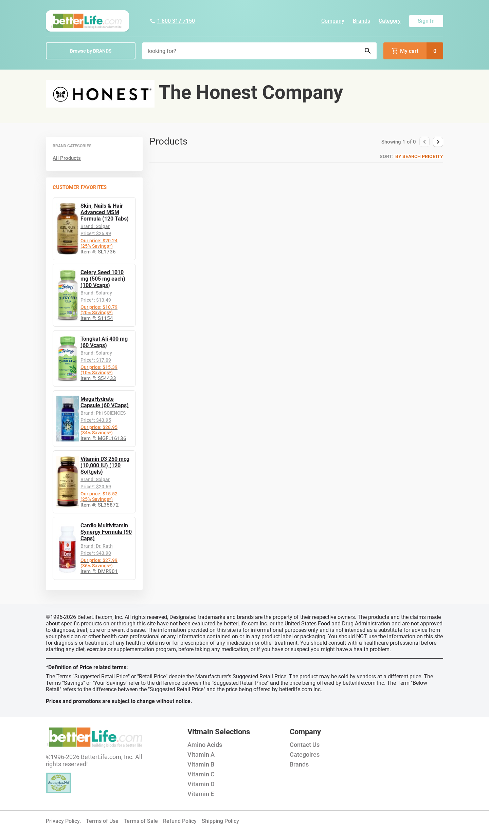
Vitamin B (200, 764)
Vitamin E (200, 793)
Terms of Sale (141, 821)
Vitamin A (201, 754)
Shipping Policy (220, 821)
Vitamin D (201, 784)
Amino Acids (204, 744)
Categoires (305, 754)
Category (390, 21)
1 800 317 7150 (172, 21)
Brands (361, 21)
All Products (67, 158)
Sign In (426, 21)
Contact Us (305, 744)
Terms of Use (102, 821)
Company (332, 21)
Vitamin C (201, 774)
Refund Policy (180, 821)
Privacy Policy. (63, 821)
